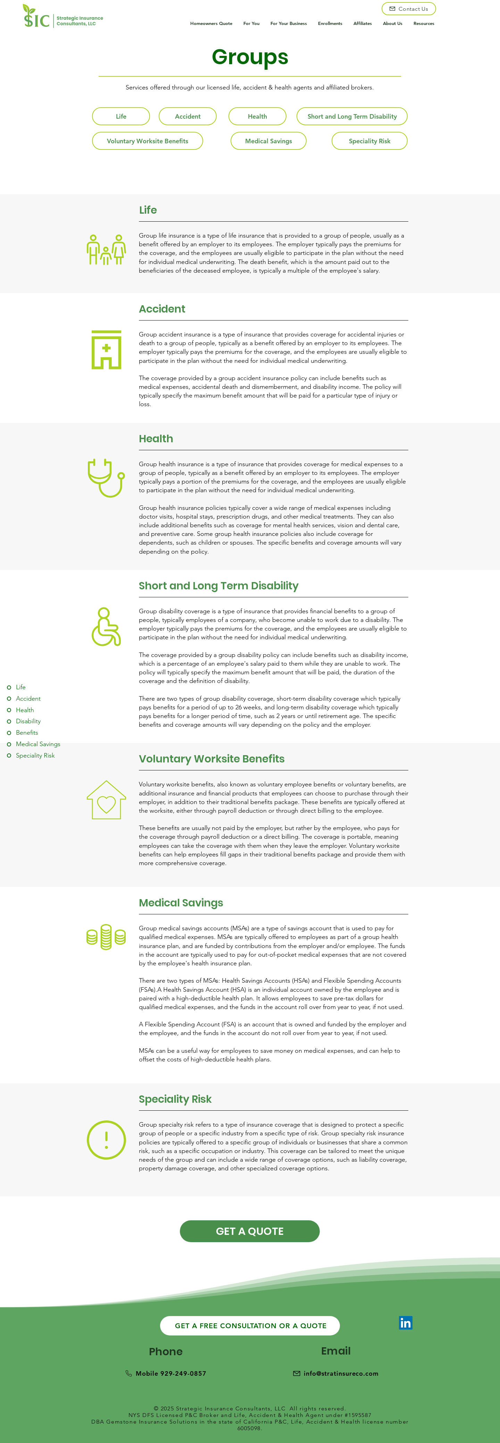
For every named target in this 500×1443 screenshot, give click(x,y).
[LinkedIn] (405, 1323)
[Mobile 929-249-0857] (165, 1373)
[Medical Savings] (269, 141)
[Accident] (188, 116)
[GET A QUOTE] (250, 1231)
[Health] (257, 116)
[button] (251, 23)
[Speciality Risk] (370, 141)
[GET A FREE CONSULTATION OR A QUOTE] (250, 1325)
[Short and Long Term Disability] (352, 116)
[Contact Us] (409, 8)
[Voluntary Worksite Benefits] (147, 141)
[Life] (121, 116)
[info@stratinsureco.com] (335, 1373)
